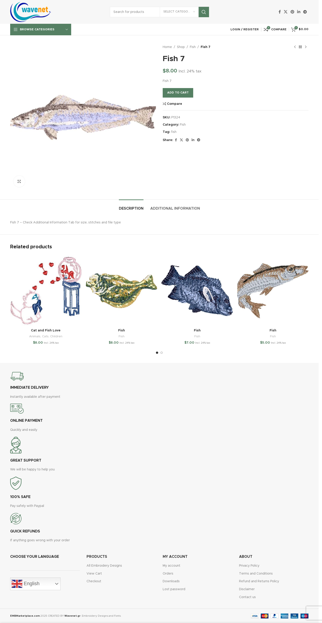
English (26, 583)
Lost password (174, 589)
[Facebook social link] (279, 11)
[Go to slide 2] (161, 353)
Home (167, 47)
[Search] (159, 12)
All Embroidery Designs (104, 565)
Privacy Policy (249, 565)
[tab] (131, 206)
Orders (168, 573)
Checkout (94, 581)
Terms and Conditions (256, 573)
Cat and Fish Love (46, 330)
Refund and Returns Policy (259, 581)
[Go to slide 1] (157, 353)
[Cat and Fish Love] (45, 290)
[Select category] (179, 12)
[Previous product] (295, 47)
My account (171, 565)
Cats (45, 336)
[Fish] (121, 290)
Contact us (247, 597)
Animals (34, 336)
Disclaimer (247, 589)
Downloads (171, 581)
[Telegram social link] (305, 11)
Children (56, 336)
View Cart (94, 573)
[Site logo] (30, 11)
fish (173, 132)
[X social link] (285, 11)
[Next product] (305, 47)
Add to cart (178, 92)
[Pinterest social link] (292, 11)
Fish (193, 47)
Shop (181, 47)
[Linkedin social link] (299, 11)
